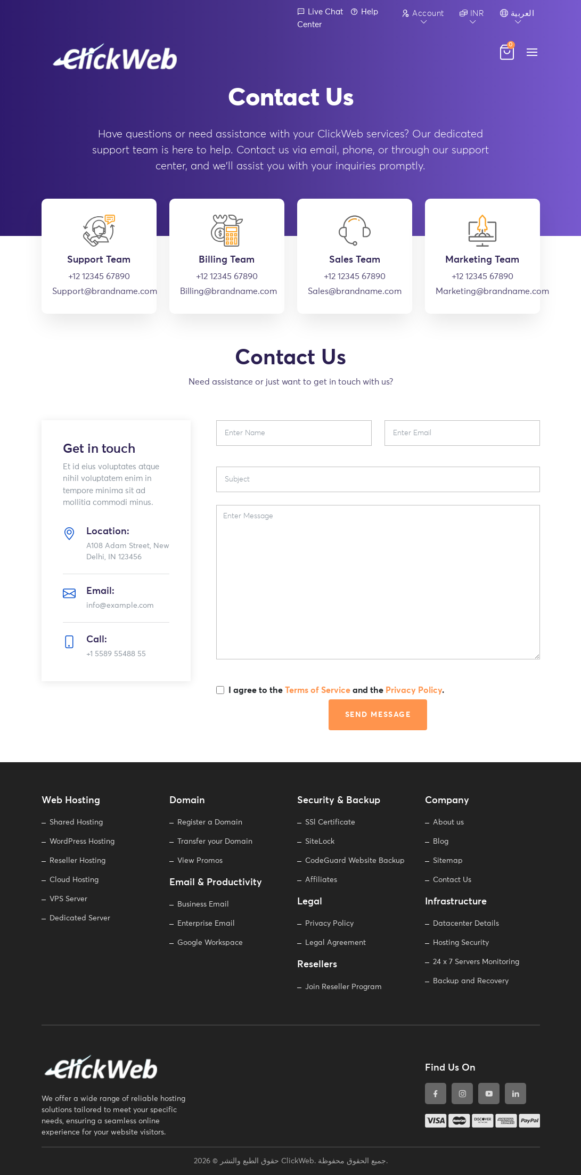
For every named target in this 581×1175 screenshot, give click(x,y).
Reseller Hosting (77, 860)
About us (448, 822)
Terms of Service (317, 690)
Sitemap (448, 860)
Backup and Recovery (471, 981)
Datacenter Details (466, 923)
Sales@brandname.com (355, 291)
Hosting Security (461, 942)
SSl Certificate (330, 822)
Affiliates (321, 880)
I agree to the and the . (336, 690)
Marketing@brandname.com (482, 291)
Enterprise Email (206, 923)
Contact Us (452, 880)
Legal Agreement (335, 942)
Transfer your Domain (214, 841)
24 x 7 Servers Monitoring (476, 962)
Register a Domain (209, 822)
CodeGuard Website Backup (355, 860)
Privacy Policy (414, 690)
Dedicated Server (80, 918)
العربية (517, 13)
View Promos (200, 860)
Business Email (203, 904)
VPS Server (68, 899)
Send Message (378, 715)
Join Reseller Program (343, 987)
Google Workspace (210, 942)
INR (472, 13)
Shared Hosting (76, 822)
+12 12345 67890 (99, 276)
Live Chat (320, 12)
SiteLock (319, 841)
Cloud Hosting (74, 880)
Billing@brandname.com (227, 291)
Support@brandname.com (99, 291)
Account (423, 13)
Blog (440, 841)
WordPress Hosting (82, 841)
